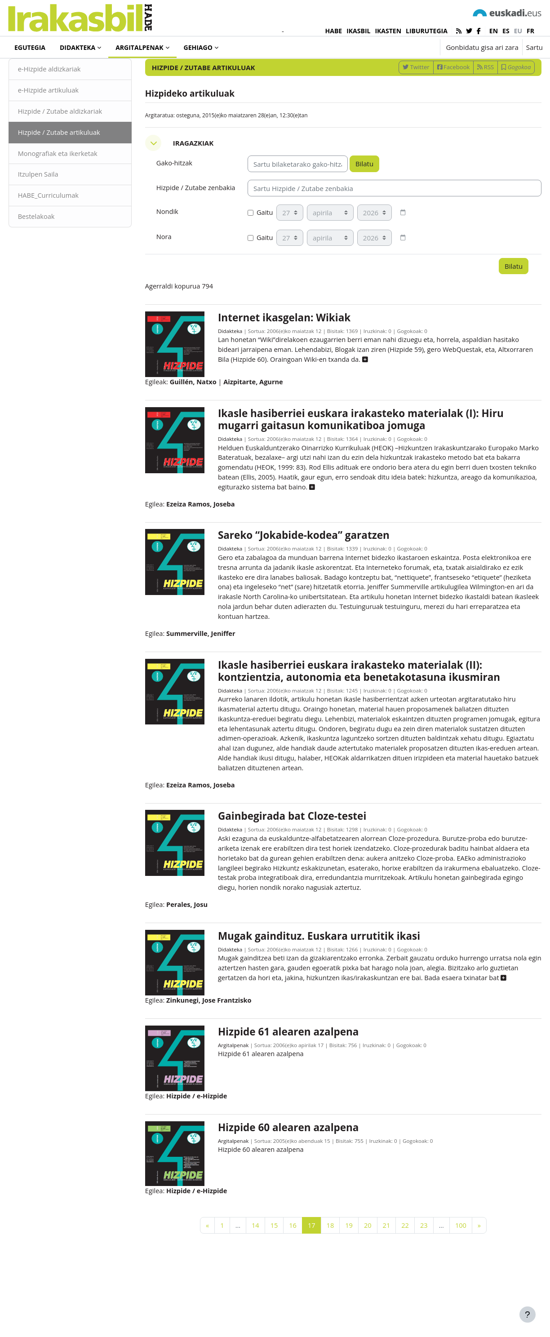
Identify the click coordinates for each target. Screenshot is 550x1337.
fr (530, 31)
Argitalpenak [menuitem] (139, 47)
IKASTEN (388, 31)
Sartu (534, 47)
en (493, 31)
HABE (333, 31)
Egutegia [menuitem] (29, 47)
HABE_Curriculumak (66, 226)
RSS (469, 96)
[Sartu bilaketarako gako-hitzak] (447, 72)
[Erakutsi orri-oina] (527, 1314)
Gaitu (263, 251)
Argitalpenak (42, 71)
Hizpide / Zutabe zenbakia (191, 222)
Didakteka (234, 371)
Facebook (436, 96)
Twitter (399, 96)
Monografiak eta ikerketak (75, 183)
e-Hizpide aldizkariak (67, 97)
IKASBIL (358, 31)
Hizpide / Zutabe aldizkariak (78, 140)
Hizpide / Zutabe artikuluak (77, 161)
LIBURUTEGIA (427, 31)
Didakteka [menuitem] (77, 47)
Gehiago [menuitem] (198, 47)
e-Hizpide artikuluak (66, 119)
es (506, 31)
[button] (405, 47)
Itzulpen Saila (55, 204)
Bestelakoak (53, 247)
